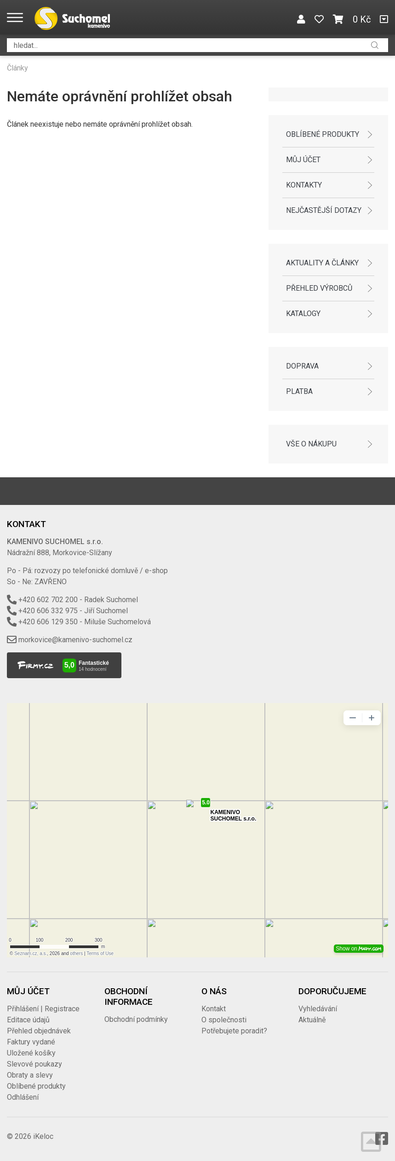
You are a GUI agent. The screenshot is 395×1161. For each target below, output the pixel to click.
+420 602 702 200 (48, 599)
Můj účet (303, 159)
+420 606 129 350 (48, 621)
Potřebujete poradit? (234, 1030)
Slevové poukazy (34, 1064)
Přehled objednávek (39, 1030)
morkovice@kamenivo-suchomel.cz (75, 639)
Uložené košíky (31, 1053)
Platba (299, 391)
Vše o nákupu (311, 444)
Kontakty (304, 185)
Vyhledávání (317, 1008)
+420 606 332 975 (48, 610)
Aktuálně (312, 1019)
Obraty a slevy (30, 1075)
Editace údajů (28, 1019)
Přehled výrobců (319, 288)
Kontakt (213, 1008)
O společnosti (223, 1019)
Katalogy (303, 313)
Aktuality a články (322, 262)
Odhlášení (23, 1097)
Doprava (302, 366)
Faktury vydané (31, 1042)
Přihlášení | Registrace (43, 1008)
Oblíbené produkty (322, 134)
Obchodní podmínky (136, 1019)
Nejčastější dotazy (323, 210)
